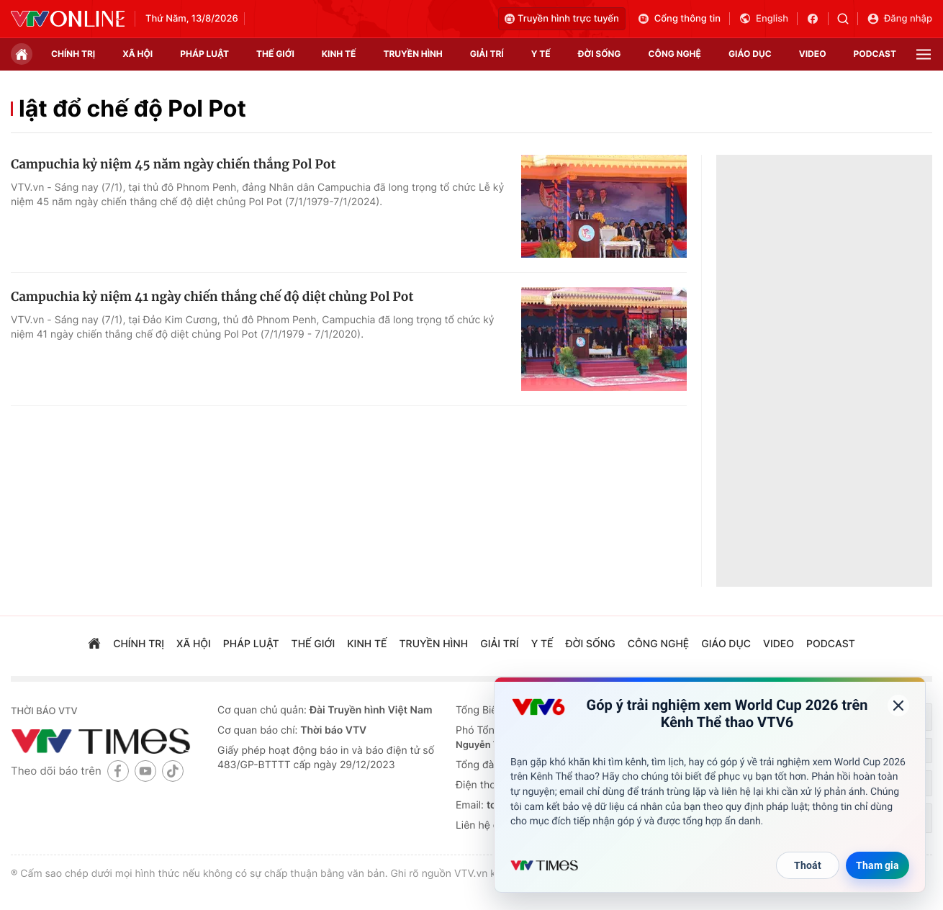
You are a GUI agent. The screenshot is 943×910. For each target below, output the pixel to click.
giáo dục (750, 53)
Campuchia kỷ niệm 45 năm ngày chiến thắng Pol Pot (173, 164)
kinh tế (339, 53)
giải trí (487, 53)
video (812, 53)
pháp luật (204, 53)
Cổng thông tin (679, 18)
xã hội (137, 53)
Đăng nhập (899, 18)
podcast (875, 53)
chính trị (73, 53)
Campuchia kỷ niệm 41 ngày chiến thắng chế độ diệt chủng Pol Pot (212, 297)
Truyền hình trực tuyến (562, 18)
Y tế (541, 53)
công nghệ (675, 53)
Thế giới (275, 53)
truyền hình (412, 53)
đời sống (599, 53)
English (763, 18)
